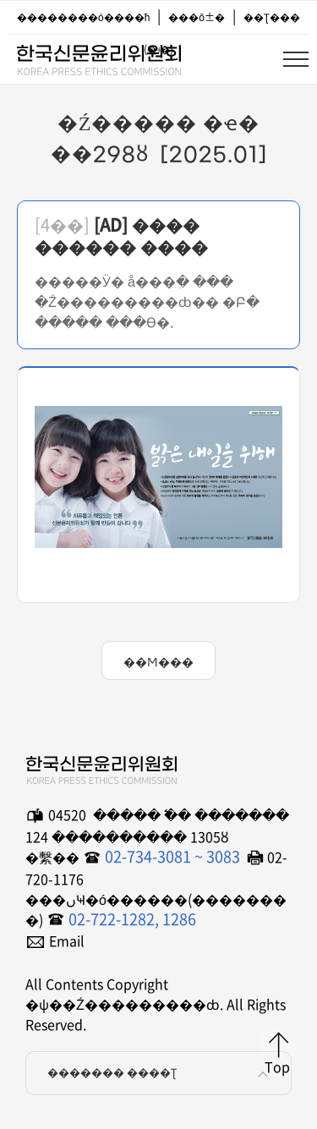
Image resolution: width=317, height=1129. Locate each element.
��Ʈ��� (271, 17)
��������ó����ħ (83, 17)
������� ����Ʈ (160, 1073)
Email (67, 940)
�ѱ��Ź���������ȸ (98, 56)
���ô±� (196, 17)
